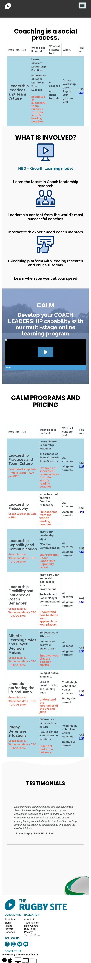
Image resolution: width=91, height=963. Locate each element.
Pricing (8, 925)
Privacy (28, 932)
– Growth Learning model (45, 168)
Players (9, 928)
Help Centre (30, 925)
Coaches (10, 932)
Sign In (8, 922)
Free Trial (10, 919)
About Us (29, 919)
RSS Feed (30, 928)
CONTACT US (13, 951)
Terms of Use (30, 935)
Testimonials (30, 922)
